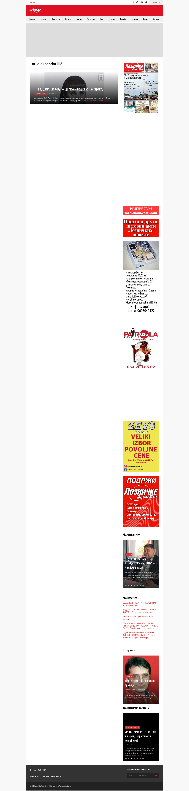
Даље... (141, 756)
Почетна (32, 19)
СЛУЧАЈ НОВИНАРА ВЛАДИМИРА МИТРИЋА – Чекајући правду (140, 563)
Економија (56, 19)
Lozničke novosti (41, 93)
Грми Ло (123, 19)
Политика (43, 19)
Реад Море (131, 583)
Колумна (112, 19)
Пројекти (134, 19)
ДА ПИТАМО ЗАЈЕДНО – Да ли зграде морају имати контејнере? (140, 736)
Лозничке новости (131, 689)
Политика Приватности (51, 777)
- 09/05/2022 (52, 93)
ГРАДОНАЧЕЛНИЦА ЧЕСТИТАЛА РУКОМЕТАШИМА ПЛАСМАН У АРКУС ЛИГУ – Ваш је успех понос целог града (140, 626)
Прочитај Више (96, 101)
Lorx (68, 786)
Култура (79, 19)
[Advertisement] (94, 40)
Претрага (156, 2)
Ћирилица (32, 2)
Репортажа (91, 19)
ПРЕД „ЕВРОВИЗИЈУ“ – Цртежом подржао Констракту (68, 89)
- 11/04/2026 (141, 689)
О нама (145, 19)
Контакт (156, 19)
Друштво (68, 19)
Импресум (34, 777)
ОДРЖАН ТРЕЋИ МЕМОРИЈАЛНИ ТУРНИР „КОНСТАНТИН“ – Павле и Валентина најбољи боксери (139, 635)
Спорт (102, 19)
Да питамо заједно (132, 727)
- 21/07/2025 (128, 745)
